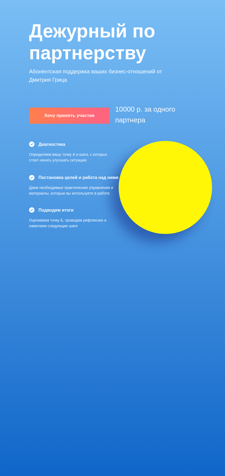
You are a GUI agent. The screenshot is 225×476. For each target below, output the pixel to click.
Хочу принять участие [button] (69, 115)
